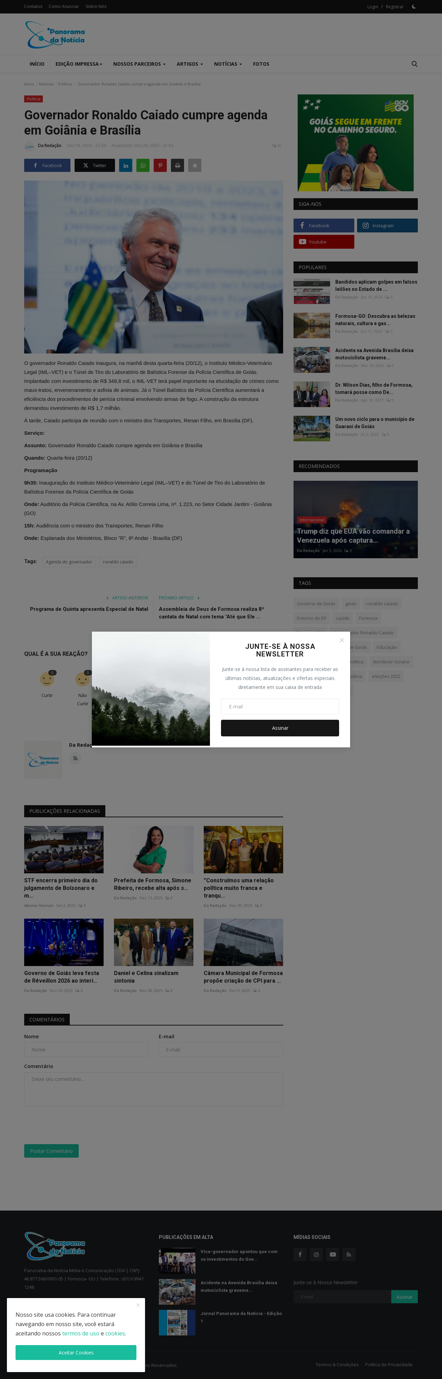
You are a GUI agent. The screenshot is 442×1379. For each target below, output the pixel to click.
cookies (115, 1333)
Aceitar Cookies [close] (76, 1352)
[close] (138, 1305)
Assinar (280, 728)
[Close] (342, 640)
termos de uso (80, 1333)
